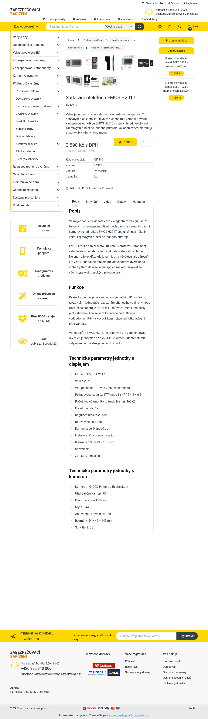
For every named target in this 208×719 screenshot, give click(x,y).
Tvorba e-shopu (140, 715)
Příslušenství (21, 205)
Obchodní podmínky (174, 672)
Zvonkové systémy (27, 113)
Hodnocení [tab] (140, 289)
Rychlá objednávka (174, 683)
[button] (179, 27)
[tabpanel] (109, 457)
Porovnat (105, 275)
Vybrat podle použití (26, 52)
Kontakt (160, 9)
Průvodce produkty (54, 19)
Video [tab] (107, 289)
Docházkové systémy (28, 98)
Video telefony (75, 48)
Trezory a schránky (27, 159)
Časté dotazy (149, 19)
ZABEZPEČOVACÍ (25, 12)
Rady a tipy (20, 37)
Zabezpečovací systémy (29, 60)
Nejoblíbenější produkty (29, 45)
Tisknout (73, 275)
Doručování (80, 19)
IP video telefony (26, 136)
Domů (71, 40)
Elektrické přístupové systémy (33, 106)
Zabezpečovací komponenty (32, 68)
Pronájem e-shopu (117, 715)
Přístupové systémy (26, 83)
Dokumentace (102, 19)
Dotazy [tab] (122, 289)
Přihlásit (130, 661)
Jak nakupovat (171, 661)
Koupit (125, 229)
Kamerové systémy (26, 76)
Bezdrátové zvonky (27, 121)
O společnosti (126, 19)
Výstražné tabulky (26, 143)
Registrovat (187, 636)
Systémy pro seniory (26, 197)
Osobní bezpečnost (26, 190)
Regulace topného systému (31, 166)
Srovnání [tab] (91, 289)
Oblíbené (89, 275)
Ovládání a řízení (24, 174)
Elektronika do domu (27, 182)
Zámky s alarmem (26, 151)
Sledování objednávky (138, 672)
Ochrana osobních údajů (177, 677)
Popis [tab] (76, 289)
